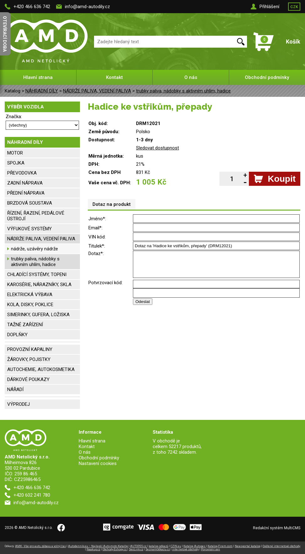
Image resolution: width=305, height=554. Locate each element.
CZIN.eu (176, 546)
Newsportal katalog (247, 546)
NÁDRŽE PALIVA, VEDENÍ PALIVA (97, 91)
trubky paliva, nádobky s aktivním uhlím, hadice (183, 91)
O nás (190, 77)
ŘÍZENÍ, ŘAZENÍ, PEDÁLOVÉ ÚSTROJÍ (35, 216)
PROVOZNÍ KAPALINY (29, 349)
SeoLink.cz (136, 549)
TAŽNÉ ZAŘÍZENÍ (25, 324)
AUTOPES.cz (138, 546)
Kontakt (114, 77)
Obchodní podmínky (267, 77)
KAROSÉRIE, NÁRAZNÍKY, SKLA (39, 284)
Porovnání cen (210, 549)
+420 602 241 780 (31, 495)
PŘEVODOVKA (22, 173)
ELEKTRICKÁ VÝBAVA (29, 294)
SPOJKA (15, 163)
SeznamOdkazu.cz (157, 549)
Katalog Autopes (194, 546)
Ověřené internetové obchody (281, 546)
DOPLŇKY (17, 334)
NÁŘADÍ (15, 389)
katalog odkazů (158, 546)
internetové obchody (185, 549)
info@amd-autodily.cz (87, 6)
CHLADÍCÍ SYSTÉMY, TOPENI (36, 274)
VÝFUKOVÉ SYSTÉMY (29, 229)
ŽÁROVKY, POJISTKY (28, 359)
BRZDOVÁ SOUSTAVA (29, 203)
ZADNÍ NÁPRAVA (25, 183)
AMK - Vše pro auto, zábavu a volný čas (40, 546)
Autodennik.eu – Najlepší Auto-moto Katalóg (98, 546)
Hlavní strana (38, 77)
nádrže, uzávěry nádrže (34, 249)
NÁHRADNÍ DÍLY (41, 91)
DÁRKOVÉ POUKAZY (28, 379)
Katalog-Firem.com (220, 546)
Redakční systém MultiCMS (276, 528)
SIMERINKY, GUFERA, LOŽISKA (38, 314)
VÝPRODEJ (18, 404)
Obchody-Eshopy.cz (115, 549)
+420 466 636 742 (31, 6)
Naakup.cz (93, 549)
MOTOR (15, 153)
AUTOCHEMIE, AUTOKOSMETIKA (41, 369)
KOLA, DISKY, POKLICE (30, 304)
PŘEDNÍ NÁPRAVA (26, 193)
